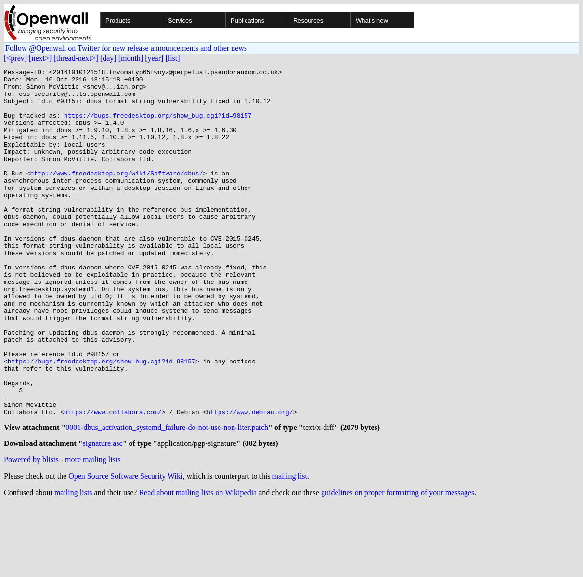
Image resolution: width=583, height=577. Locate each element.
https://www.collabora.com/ (113, 481)
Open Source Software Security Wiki (125, 548)
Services (180, 20)
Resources (308, 20)
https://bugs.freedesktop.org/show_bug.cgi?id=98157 (158, 125)
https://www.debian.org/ (250, 481)
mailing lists (73, 565)
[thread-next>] (75, 58)
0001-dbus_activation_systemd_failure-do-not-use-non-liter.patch (166, 498)
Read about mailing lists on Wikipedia (198, 565)
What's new (372, 20)
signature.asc (103, 515)
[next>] (40, 58)
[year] (154, 58)
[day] (108, 58)
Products (117, 20)
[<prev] (15, 58)
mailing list (289, 548)
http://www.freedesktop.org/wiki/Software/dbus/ (116, 194)
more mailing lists (93, 532)
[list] (172, 58)
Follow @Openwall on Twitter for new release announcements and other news (126, 48)
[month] (130, 58)
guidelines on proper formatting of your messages (397, 565)
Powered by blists (31, 532)
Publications (247, 20)
